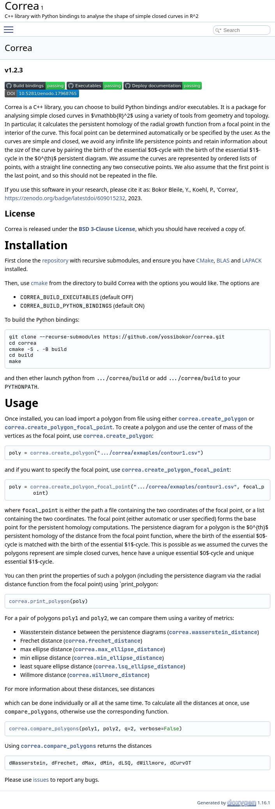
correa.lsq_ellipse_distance (139, 666)
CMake (205, 260)
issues (41, 779)
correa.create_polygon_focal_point (59, 427)
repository (55, 260)
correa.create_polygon (212, 418)
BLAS (223, 260)
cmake (39, 283)
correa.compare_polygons (44, 728)
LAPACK (252, 260)
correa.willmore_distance (108, 675)
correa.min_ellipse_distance (118, 657)
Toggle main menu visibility (10, 26)
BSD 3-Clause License (107, 229)
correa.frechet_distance (103, 640)
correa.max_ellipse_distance (119, 649)
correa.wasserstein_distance (213, 632)
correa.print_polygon (39, 601)
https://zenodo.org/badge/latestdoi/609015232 (65, 198)
